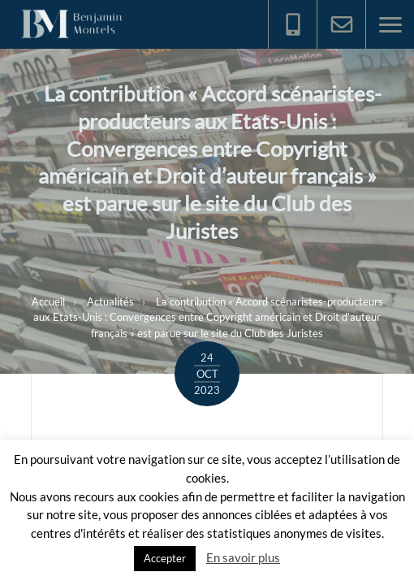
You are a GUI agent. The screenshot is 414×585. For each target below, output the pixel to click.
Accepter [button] (165, 558)
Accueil (48, 301)
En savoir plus (243, 557)
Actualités (110, 301)
